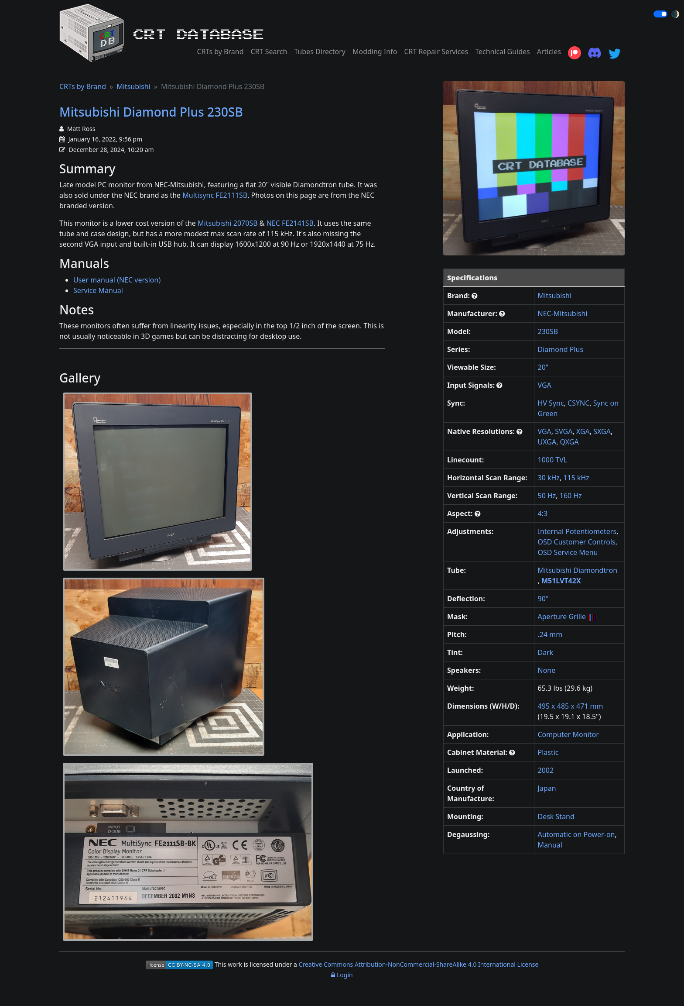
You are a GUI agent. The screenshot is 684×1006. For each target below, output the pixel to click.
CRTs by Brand (220, 51)
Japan (547, 788)
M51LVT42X (561, 581)
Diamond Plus (561, 349)
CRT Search (269, 51)
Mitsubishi (133, 86)
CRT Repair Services (436, 51)
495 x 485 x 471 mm (570, 706)
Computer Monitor (568, 734)
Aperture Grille (562, 616)
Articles (549, 51)
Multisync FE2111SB (214, 195)
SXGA (602, 431)
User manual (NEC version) (117, 280)
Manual (550, 845)
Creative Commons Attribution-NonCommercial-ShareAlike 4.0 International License (419, 964)
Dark (546, 652)
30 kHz (549, 477)
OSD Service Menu (568, 552)
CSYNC (578, 403)
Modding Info (374, 51)
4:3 (543, 513)
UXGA (547, 442)
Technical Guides (502, 51)
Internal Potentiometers (577, 531)
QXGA (569, 442)
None (547, 670)
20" (543, 367)
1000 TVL (553, 460)
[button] (475, 295)
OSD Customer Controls (577, 542)
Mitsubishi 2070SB (228, 223)
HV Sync (551, 403)
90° (543, 598)
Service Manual (98, 290)
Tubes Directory (319, 51)
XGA (583, 431)
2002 (546, 770)
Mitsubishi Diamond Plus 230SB (151, 111)
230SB (548, 331)
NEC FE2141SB (290, 223)
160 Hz (571, 495)
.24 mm (550, 634)
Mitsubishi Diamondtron (578, 570)
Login (341, 975)
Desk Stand (556, 816)
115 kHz (576, 477)
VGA (544, 385)
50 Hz (547, 495)
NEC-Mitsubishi (563, 313)
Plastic (548, 752)
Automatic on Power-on (576, 834)
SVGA (563, 431)
